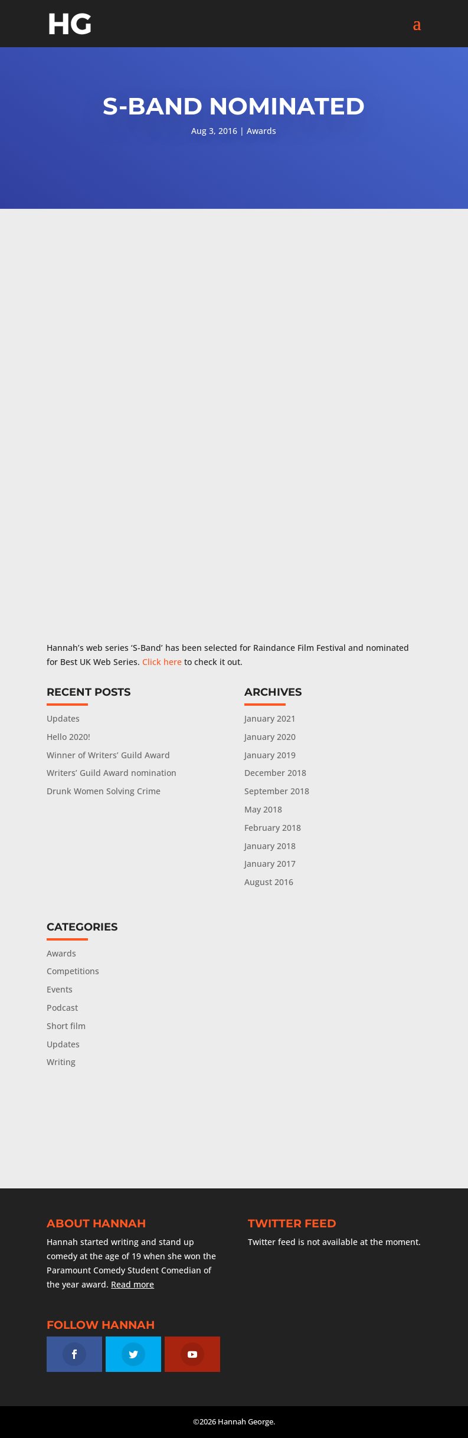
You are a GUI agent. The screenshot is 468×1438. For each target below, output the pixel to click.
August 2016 (268, 881)
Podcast (62, 1007)
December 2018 (275, 772)
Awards (261, 130)
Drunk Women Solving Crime (104, 791)
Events (60, 989)
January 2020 (270, 736)
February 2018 (272, 827)
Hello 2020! (68, 736)
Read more (132, 1284)
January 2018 (270, 845)
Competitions (73, 971)
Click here (162, 661)
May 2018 (263, 809)
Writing (61, 1061)
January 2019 (270, 755)
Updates (63, 718)
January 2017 (270, 863)
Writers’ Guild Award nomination (111, 772)
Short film (66, 1025)
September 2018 (276, 791)
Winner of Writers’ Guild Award (108, 755)
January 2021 (270, 718)
